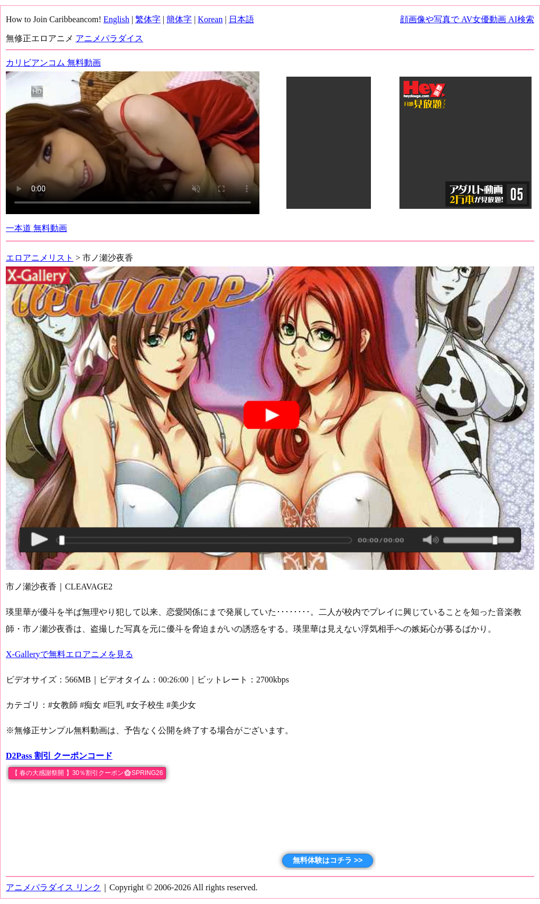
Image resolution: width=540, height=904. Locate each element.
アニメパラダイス (109, 38)
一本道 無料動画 (36, 228)
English (116, 19)
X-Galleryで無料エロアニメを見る (69, 654)
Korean (210, 19)
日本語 (241, 19)
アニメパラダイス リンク (53, 887)
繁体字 (148, 19)
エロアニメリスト (39, 257)
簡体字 (179, 19)
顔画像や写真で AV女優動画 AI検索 (467, 19)
